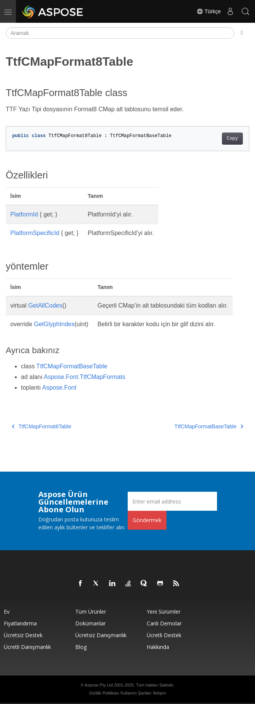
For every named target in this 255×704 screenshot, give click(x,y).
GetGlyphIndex (54, 324)
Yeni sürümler (164, 611)
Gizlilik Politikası (104, 693)
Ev (7, 611)
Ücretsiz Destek (23, 635)
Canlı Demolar (164, 623)
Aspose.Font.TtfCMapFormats (84, 377)
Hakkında (158, 646)
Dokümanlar (90, 623)
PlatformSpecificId (34, 233)
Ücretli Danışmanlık (27, 646)
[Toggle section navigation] (242, 33)
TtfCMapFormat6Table (41, 426)
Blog (81, 646)
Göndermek (147, 520)
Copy (232, 138)
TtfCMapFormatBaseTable (72, 366)
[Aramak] (120, 33)
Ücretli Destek (164, 635)
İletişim (159, 693)
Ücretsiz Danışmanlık (101, 635)
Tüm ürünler (90, 611)
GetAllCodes (45, 305)
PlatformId (24, 214)
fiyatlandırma (20, 623)
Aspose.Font (59, 387)
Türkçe (208, 11)
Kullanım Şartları (135, 693)
